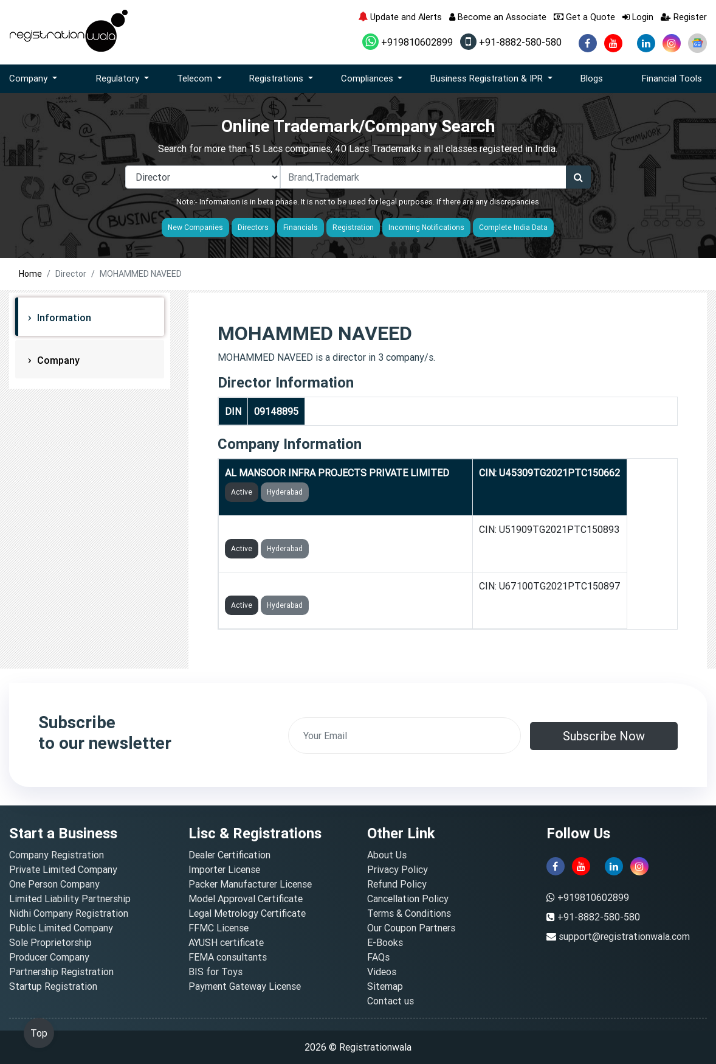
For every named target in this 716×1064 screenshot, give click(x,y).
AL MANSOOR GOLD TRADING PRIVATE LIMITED (332, 529)
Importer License (224, 869)
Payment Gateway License (244, 986)
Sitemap (385, 986)
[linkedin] (646, 43)
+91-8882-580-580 (511, 42)
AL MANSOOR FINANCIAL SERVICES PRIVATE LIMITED (345, 586)
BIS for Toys (215, 971)
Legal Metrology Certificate (247, 913)
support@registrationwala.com (624, 936)
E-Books (385, 942)
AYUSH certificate (226, 942)
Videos (381, 971)
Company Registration (56, 855)
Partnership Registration (61, 971)
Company (57, 360)
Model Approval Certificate (245, 898)
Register (684, 17)
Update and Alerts (400, 17)
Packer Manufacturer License (250, 884)
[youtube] (613, 43)
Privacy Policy (397, 869)
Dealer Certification (229, 855)
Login (637, 17)
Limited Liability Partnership (70, 898)
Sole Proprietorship (50, 942)
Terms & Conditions (409, 913)
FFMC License (218, 928)
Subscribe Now (604, 735)
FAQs (378, 957)
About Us (387, 855)
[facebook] (588, 43)
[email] (404, 735)
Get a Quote (584, 17)
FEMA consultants (227, 957)
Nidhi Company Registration (68, 913)
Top (38, 1033)
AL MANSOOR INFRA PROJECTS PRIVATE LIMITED (337, 473)
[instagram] (672, 43)
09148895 (276, 411)
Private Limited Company (63, 869)
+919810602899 (407, 42)
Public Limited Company (61, 928)
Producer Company (49, 957)
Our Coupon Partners (411, 928)
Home (30, 273)
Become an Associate (497, 17)
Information (63, 317)
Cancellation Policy (408, 898)
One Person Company (54, 884)
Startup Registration (53, 986)
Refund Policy (397, 884)
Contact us (390, 1001)
